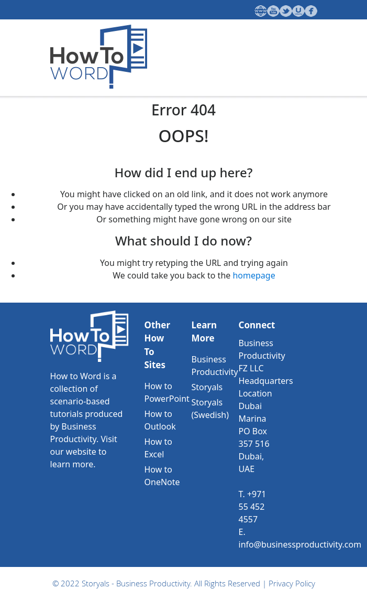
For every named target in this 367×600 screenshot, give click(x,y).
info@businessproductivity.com (300, 544)
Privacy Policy (292, 583)
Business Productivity (153, 583)
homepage (253, 275)
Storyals (207, 387)
